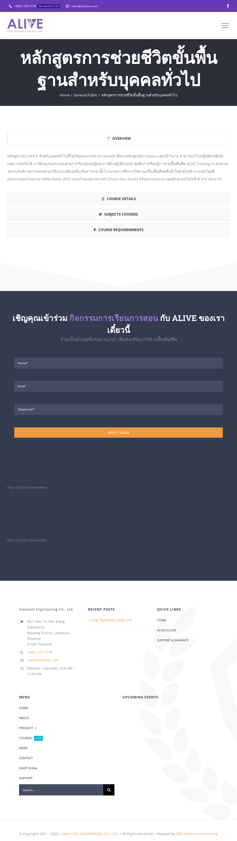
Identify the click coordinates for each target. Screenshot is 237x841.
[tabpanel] (118, 169)
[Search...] (61, 778)
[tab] (118, 138)
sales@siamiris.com (43, 649)
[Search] (108, 778)
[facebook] (228, 6)
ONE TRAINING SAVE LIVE (111, 609)
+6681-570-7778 (39, 641)
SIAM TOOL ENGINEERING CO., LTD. (90, 822)
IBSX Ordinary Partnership (197, 822)
